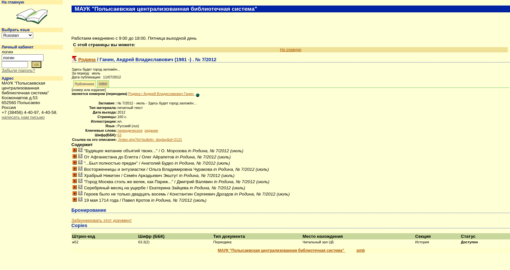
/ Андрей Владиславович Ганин (161, 94)
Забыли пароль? (18, 70)
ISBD (103, 84)
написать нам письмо (23, 117)
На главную (13, 2)
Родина (87, 59)
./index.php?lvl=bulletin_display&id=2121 (149, 140)
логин (7, 51)
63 (119, 135)
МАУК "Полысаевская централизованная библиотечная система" (281, 250)
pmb (360, 250)
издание (151, 130)
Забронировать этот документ (102, 220)
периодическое (129, 130)
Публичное (84, 84)
